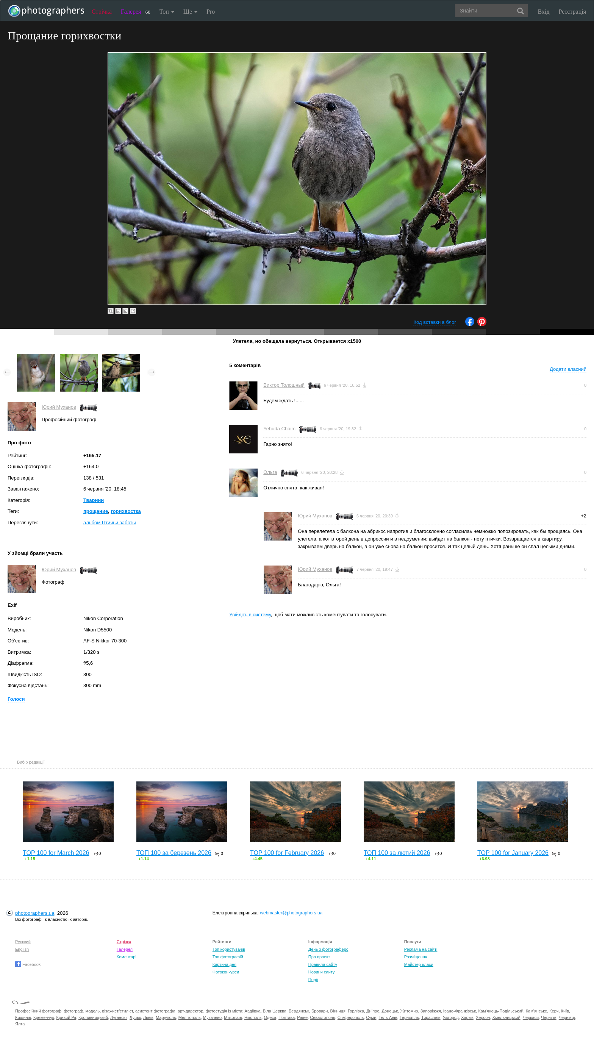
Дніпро (372, 1011)
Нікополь (252, 1017)
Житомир (409, 1011)
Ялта (20, 1024)
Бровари (319, 1011)
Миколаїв (233, 1017)
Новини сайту (321, 972)
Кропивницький (93, 1017)
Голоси (16, 699)
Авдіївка (253, 1011)
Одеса (270, 1017)
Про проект (319, 957)
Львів (148, 1017)
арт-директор (190, 1011)
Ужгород (451, 1017)
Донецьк (389, 1011)
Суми (371, 1017)
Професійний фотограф (38, 1011)
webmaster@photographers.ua (291, 913)
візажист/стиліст (117, 1011)
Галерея (135, 11)
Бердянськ (299, 1011)
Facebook (28, 964)
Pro (210, 11)
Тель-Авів (387, 1017)
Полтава (286, 1017)
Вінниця (337, 1011)
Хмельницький (506, 1017)
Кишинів (23, 1017)
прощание (95, 511)
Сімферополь (351, 1017)
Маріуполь (166, 1017)
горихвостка (126, 511)
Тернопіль (409, 1017)
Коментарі (126, 957)
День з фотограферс (328, 949)
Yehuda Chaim (279, 428)
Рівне (302, 1017)
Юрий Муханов (59, 407)
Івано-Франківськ (459, 1011)
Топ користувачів (229, 949)
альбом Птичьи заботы (109, 522)
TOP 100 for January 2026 (513, 853)
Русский (23, 941)
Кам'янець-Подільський (500, 1011)
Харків (467, 1017)
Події (313, 979)
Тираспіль (431, 1017)
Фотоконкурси (226, 972)
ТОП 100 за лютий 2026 (397, 853)
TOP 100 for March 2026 (56, 853)
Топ (166, 11)
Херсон (483, 1017)
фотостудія (216, 1011)
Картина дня (224, 964)
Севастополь (322, 1017)
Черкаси (531, 1017)
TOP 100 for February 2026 (287, 853)
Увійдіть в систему (250, 614)
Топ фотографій (228, 957)
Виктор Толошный (284, 385)
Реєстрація (572, 11)
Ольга (270, 472)
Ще (190, 11)
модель (93, 1011)
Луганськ (118, 1017)
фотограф (73, 1011)
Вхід (544, 11)
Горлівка (356, 1011)
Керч (553, 1011)
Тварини (93, 500)
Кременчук (43, 1017)
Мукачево (212, 1017)
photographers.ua (34, 913)
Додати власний (568, 369)
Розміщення (415, 957)
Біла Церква (274, 1011)
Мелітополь (189, 1017)
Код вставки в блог (434, 322)
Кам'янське (536, 1011)
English (22, 949)
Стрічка (102, 11)
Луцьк (135, 1017)
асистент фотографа (155, 1011)
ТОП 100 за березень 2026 (173, 853)
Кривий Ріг (66, 1017)
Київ (565, 1011)
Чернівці (567, 1017)
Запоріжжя (430, 1011)
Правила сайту (322, 964)
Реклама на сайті (421, 949)
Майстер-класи (418, 964)
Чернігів (548, 1017)
